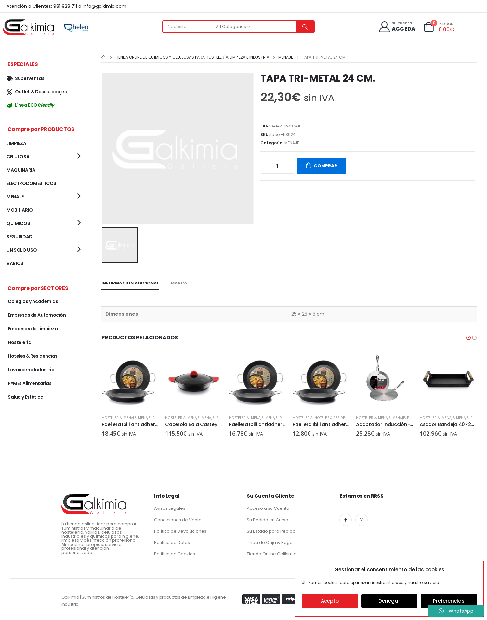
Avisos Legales (169, 507)
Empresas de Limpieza (33, 328)
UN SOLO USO (22, 250)
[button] (468, 337)
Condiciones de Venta (178, 518)
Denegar (389, 601)
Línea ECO (30, 105)
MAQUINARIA (21, 170)
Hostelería (111, 417)
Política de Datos (172, 541)
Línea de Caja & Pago (270, 541)
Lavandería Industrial (32, 369)
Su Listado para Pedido (271, 530)
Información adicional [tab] (130, 282)
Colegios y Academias (33, 301)
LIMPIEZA (16, 143)
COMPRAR (325, 166)
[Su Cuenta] (396, 27)
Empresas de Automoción (37, 315)
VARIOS (15, 263)
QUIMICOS (18, 223)
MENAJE (291, 143)
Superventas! (26, 78)
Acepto (330, 601)
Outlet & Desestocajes (37, 91)
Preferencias (449, 601)
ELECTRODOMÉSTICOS (31, 183)
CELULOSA (18, 156)
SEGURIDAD (20, 236)
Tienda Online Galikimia (271, 552)
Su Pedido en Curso (267, 518)
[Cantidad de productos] (277, 166)
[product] (130, 380)
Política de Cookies (174, 552)
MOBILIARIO (20, 210)
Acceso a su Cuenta (268, 507)
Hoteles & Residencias (398, 417)
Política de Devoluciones (180, 530)
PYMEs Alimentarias (29, 383)
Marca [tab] (179, 282)
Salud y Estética (25, 397)
